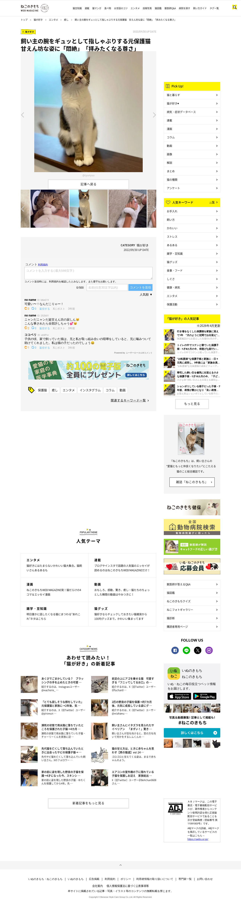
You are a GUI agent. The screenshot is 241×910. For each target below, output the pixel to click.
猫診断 (171, 618)
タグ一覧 (214, 8)
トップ (24, 19)
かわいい (172, 228)
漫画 (169, 129)
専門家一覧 (185, 879)
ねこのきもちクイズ (179, 601)
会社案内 (97, 885)
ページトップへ (120, 865)
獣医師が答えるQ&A (178, 584)
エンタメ (135, 8)
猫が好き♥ (173, 103)
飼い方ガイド (200, 8)
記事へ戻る (89, 184)
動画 (123, 390)
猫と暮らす (173, 95)
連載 (87, 8)
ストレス (172, 236)
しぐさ (171, 279)
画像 (169, 154)
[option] (88, 114)
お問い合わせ (205, 879)
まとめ (171, 171)
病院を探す (184, 8)
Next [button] (154, 114)
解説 (169, 162)
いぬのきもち (76, 879)
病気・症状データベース (181, 112)
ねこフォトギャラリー (180, 609)
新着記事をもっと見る (88, 803)
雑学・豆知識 (175, 253)
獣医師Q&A (170, 8)
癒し (66, 19)
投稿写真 (147, 8)
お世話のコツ (121, 8)
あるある (172, 245)
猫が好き (38, 19)
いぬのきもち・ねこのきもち (45, 879)
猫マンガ (96, 8)
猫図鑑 (158, 8)
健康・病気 (173, 287)
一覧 (212, 202)
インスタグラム (90, 390)
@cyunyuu (88, 175)
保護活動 (172, 304)
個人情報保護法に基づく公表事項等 (128, 885)
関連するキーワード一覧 (128, 400)
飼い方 (171, 219)
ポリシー (125, 879)
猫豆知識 (77, 8)
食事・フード (175, 270)
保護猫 (42, 390)
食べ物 (107, 8)
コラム (110, 390)
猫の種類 (172, 179)
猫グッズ (172, 262)
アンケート (173, 188)
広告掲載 (94, 879)
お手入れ (172, 211)
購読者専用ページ (177, 626)
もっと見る (192, 403)
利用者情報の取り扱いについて (154, 879)
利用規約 (110, 879)
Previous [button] (22, 114)
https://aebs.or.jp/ (198, 839)
